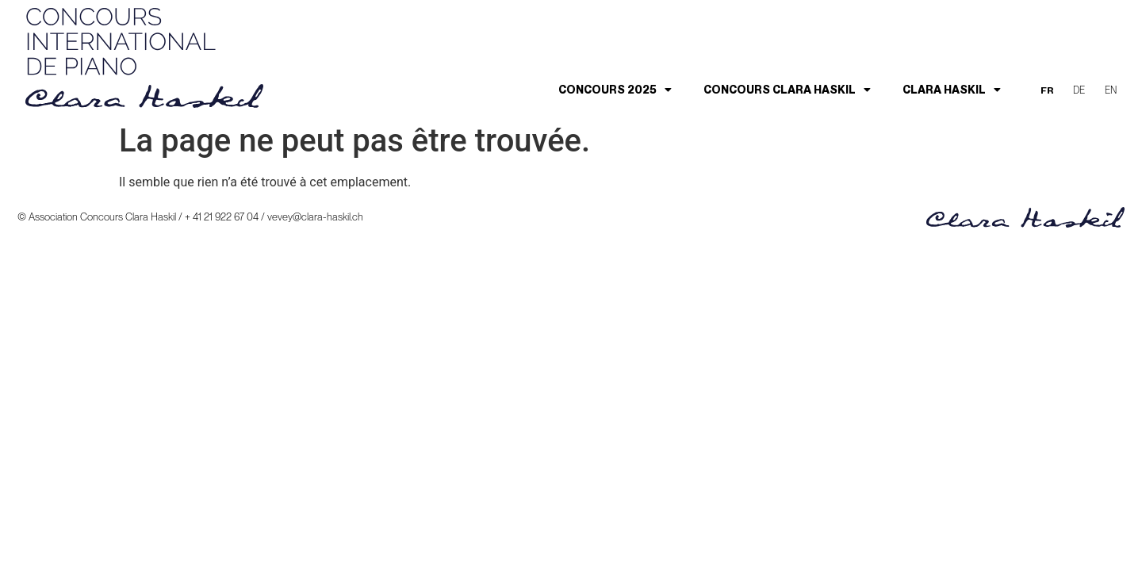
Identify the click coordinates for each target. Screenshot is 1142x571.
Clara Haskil (951, 89)
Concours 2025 (615, 89)
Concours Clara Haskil (787, 89)
